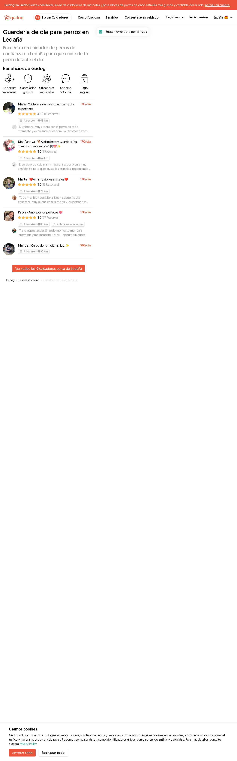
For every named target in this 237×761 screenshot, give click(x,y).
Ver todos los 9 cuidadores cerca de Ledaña (48, 268)
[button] (170, 372)
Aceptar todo (22, 753)
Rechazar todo (53, 753)
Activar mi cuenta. (217, 5)
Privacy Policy (28, 744)
